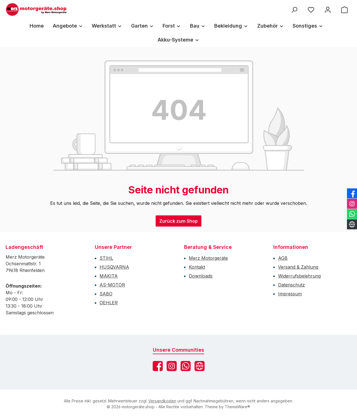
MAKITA (109, 276)
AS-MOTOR (112, 285)
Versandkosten (162, 400)
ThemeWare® (237, 406)
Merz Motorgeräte (208, 258)
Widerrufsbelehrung (299, 276)
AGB (283, 258)
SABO (106, 294)
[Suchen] (294, 9)
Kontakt (197, 267)
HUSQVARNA (114, 267)
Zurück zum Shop (178, 221)
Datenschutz (291, 285)
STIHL (106, 258)
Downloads (201, 276)
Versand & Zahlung (298, 267)
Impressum (290, 294)
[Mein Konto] (328, 9)
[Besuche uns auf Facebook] (157, 366)
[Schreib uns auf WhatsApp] (185, 366)
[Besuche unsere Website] (199, 366)
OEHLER (109, 302)
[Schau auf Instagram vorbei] (171, 366)
